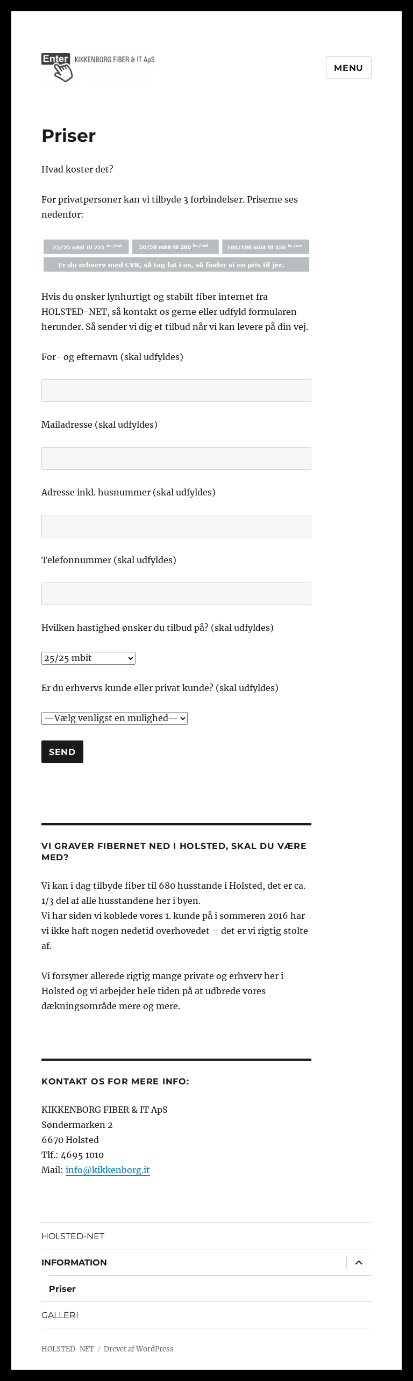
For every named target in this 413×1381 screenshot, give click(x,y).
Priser (62, 1289)
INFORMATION (74, 1262)
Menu (349, 68)
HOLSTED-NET (72, 1236)
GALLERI (60, 1315)
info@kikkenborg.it (108, 1169)
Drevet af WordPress (139, 1349)
